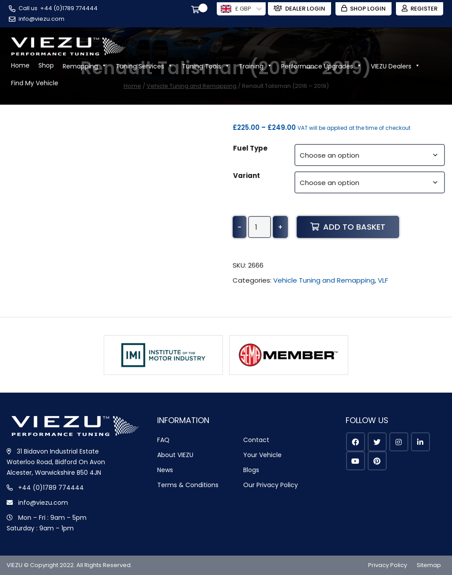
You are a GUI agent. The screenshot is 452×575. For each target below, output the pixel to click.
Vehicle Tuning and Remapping (324, 280)
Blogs (251, 469)
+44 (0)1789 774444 (69, 8)
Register (419, 8)
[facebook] (355, 441)
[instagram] (398, 441)
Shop (46, 65)
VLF (383, 280)
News (165, 469)
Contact (256, 439)
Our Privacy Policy (270, 484)
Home (20, 65)
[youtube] (355, 460)
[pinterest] (377, 460)
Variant (246, 175)
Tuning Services (144, 65)
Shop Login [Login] (363, 8)
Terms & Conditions (187, 484)
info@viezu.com (41, 19)
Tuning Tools (206, 65)
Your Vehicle (262, 454)
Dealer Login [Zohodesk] (299, 8)
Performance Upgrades (321, 65)
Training (255, 65)
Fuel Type (250, 148)
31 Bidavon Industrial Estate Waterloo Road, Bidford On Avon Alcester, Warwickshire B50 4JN (56, 462)
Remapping (85, 65)
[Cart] (197, 10)
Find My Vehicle (34, 83)
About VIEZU (175, 454)
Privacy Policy (387, 565)
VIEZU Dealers (395, 65)
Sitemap (429, 565)
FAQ (163, 439)
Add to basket (347, 226)
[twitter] (377, 441)
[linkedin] (420, 441)
